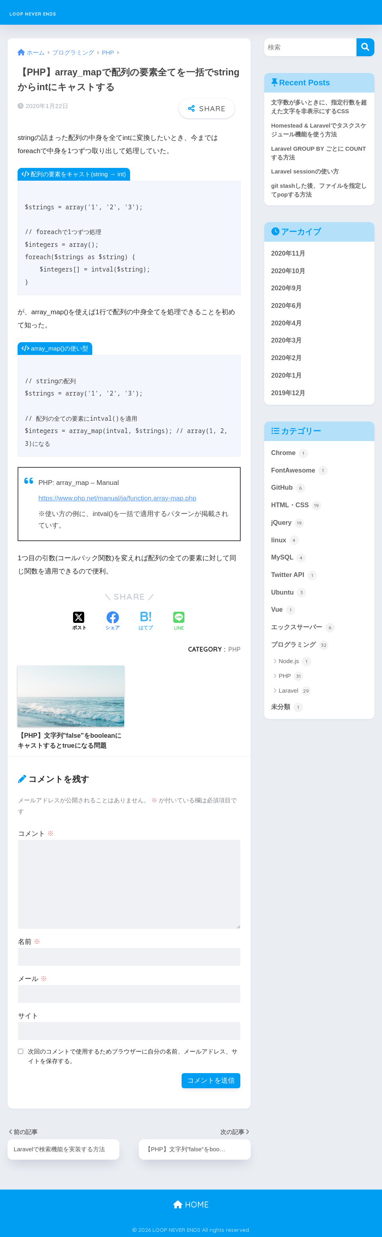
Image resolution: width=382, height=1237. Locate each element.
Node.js (295, 672)
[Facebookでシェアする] (112, 620)
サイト (28, 1014)
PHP (234, 648)
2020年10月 (289, 274)
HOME (191, 1203)
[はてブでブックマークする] (146, 620)
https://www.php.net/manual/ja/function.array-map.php (120, 496)
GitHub (288, 495)
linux (285, 548)
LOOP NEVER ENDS (55, 12)
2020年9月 (287, 291)
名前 (29, 940)
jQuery (288, 531)
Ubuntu (289, 602)
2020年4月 (287, 327)
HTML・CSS (297, 513)
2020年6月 (287, 309)
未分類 (287, 718)
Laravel (295, 702)
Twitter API (294, 584)
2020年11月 (289, 256)
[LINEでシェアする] (178, 620)
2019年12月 (289, 398)
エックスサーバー (304, 637)
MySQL (289, 566)
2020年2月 (287, 363)
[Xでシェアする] (79, 620)
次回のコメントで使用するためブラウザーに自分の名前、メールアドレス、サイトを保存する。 (133, 1054)
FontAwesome (300, 477)
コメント (36, 832)
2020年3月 (287, 345)
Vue (283, 620)
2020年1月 (287, 380)
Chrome (290, 459)
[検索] (365, 47)
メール (32, 977)
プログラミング (301, 655)
